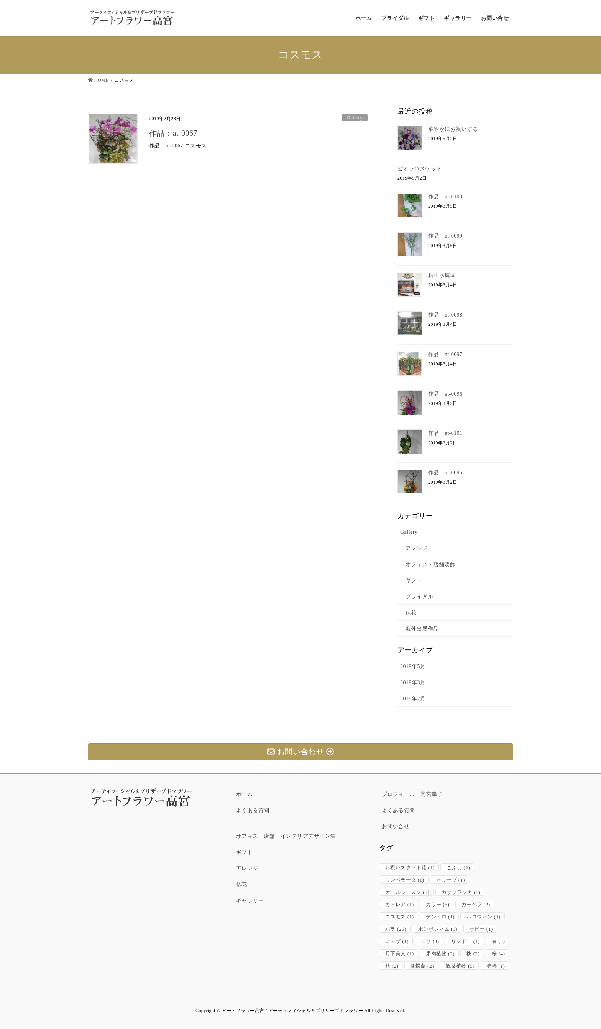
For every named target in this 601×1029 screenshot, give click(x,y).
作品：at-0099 (445, 236)
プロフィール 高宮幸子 (412, 794)
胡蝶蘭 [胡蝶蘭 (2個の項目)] (422, 966)
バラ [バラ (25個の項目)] (395, 929)
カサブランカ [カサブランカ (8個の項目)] (461, 892)
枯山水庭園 (442, 275)
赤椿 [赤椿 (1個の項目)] (496, 966)
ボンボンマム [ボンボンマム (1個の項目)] (437, 929)
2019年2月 (412, 699)
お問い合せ (395, 826)
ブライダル (419, 597)
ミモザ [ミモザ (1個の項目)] (397, 941)
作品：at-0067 (173, 133)
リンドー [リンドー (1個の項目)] (465, 941)
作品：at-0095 (445, 473)
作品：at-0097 (445, 354)
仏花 (411, 613)
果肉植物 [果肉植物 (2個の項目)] (440, 953)
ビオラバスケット (419, 169)
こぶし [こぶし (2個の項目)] (458, 867)
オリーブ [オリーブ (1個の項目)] (450, 880)
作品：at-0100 (445, 197)
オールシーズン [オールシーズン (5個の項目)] (407, 892)
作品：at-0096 (445, 394)
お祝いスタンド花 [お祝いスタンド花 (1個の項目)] (410, 867)
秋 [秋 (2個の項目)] (391, 966)
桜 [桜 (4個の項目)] (498, 953)
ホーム (244, 794)
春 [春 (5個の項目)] (498, 941)
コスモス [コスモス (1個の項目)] (399, 917)
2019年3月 (412, 682)
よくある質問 (252, 810)
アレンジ (417, 548)
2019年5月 (412, 666)
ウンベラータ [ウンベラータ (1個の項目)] (404, 880)
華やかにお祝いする (453, 129)
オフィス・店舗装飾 (430, 564)
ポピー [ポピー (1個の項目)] (481, 929)
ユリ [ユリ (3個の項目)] (430, 941)
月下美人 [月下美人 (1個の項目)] (399, 953)
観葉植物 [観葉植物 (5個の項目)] (460, 966)
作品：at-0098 (445, 315)
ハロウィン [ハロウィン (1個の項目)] (483, 917)
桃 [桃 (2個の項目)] (472, 953)
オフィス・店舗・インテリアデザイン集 (286, 836)
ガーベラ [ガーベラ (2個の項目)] (475, 904)
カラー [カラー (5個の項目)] (437, 904)
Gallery (354, 118)
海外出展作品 (422, 629)
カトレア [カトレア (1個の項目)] (399, 904)
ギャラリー (250, 900)
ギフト (414, 580)
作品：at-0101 (445, 433)
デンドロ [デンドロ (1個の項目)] (440, 917)
